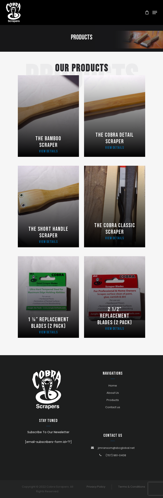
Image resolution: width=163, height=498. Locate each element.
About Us (113, 393)
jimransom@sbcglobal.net (116, 448)
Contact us (112, 407)
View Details (48, 151)
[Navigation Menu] (154, 12)
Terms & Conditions (131, 487)
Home (112, 386)
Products (113, 400)
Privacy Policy (96, 487)
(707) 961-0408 (115, 455)
